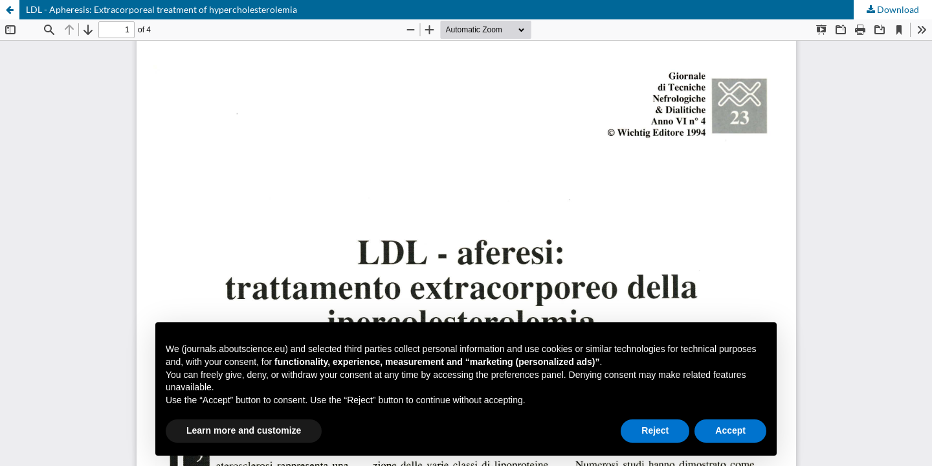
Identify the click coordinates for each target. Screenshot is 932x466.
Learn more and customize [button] (243, 430)
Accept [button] (730, 430)
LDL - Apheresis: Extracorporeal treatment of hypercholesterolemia (161, 9)
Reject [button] (655, 430)
